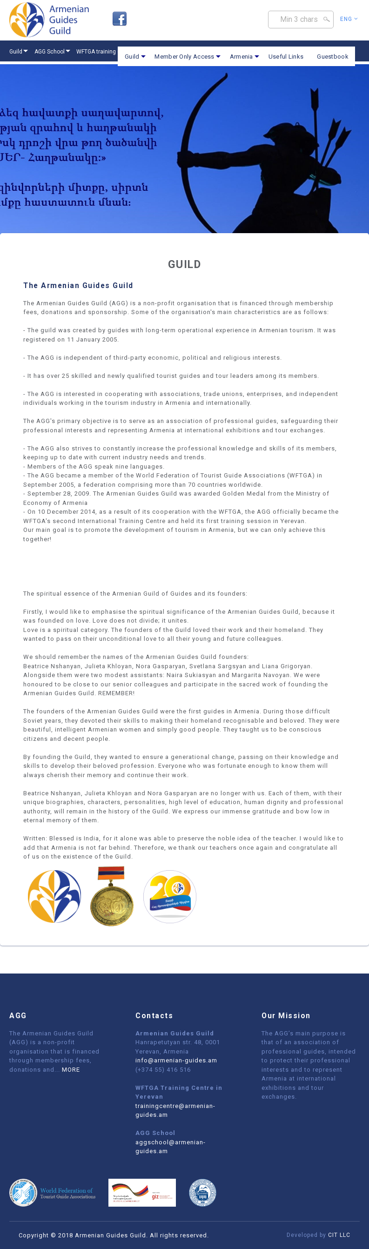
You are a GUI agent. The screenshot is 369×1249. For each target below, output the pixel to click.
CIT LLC (339, 1235)
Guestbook (333, 56)
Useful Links (286, 56)
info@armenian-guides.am (176, 1060)
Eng (349, 19)
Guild (132, 56)
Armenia (241, 56)
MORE (71, 1069)
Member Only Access (184, 56)
